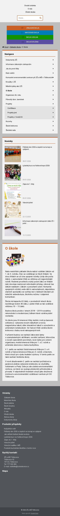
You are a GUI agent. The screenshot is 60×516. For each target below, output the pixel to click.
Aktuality (7, 409)
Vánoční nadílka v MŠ (12, 445)
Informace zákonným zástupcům (18, 64)
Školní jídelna (9, 403)
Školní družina (9, 406)
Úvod (6, 47)
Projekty (9, 104)
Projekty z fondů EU (15, 117)
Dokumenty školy (10, 420)
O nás (30, 9)
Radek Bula (34, 513)
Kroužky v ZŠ (11, 82)
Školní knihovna (12, 126)
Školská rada (11, 130)
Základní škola (15, 47)
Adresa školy (9, 417)
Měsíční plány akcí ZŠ (14, 86)
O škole (9, 91)
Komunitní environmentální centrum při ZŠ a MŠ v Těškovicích (29, 77)
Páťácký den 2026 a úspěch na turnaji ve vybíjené (22, 431)
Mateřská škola (10, 400)
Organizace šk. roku (13, 95)
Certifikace (12, 108)
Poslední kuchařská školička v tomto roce (20, 448)
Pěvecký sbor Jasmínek (15, 99)
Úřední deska (30, 12)
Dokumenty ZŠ (11, 60)
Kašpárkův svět (10, 429)
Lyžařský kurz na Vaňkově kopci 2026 (36, 166)
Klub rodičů (10, 73)
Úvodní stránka (30, 6)
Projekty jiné (12, 113)
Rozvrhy (9, 121)
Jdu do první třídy (12, 69)
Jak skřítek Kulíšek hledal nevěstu (16, 434)
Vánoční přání (28, 203)
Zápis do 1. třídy (28, 184)
